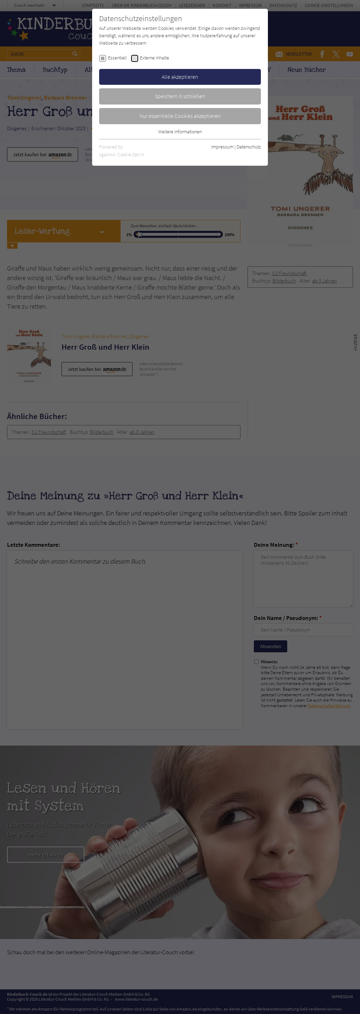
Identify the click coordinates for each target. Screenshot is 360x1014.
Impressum (222, 147)
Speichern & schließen (180, 96)
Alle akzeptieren (180, 76)
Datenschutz (249, 147)
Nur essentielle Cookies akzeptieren (180, 115)
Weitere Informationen (180, 131)
